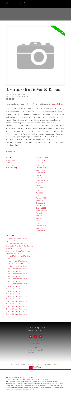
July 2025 (39, 185)
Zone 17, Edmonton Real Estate (16, 289)
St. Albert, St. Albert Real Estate (16, 261)
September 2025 (42, 180)
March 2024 (40, 223)
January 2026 (40, 170)
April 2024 (39, 220)
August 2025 (40, 183)
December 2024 (41, 203)
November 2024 (41, 205)
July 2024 (39, 215)
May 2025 (39, 190)
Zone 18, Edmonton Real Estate (16, 291)
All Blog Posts (10, 160)
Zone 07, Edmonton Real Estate (16, 279)
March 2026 (40, 165)
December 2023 (41, 231)
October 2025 (41, 178)
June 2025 (39, 188)
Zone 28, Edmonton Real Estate (16, 304)
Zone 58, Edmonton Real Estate (16, 314)
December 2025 (41, 173)
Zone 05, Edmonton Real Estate (16, 276)
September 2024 (42, 210)
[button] (30, 336)
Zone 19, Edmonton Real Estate (16, 294)
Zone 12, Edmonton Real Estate (16, 281)
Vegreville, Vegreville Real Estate (16, 266)
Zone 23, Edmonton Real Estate (16, 299)
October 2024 (41, 208)
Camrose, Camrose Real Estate (16, 238)
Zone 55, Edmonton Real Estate (16, 311)
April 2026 (39, 162)
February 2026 (41, 168)
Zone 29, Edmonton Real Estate (16, 306)
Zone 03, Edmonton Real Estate (16, 273)
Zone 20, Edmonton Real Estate (16, 296)
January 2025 (40, 200)
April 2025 (39, 193)
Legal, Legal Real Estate (13, 241)
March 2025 (40, 195)
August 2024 (40, 213)
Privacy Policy (36, 364)
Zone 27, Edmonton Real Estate (16, 301)
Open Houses (10, 165)
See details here (58, 104)
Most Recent (40, 160)
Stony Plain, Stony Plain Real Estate (17, 263)
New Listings (10, 162)
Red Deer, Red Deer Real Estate (17, 243)
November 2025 (41, 175)
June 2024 (39, 218)
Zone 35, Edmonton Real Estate (16, 309)
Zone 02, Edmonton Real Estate (20, 96)
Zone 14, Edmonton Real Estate (16, 284)
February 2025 (41, 198)
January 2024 (40, 228)
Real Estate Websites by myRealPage (50, 364)
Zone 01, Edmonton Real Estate (16, 268)
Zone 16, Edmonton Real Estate (16, 286)
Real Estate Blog (11, 168)
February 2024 (41, 225)
